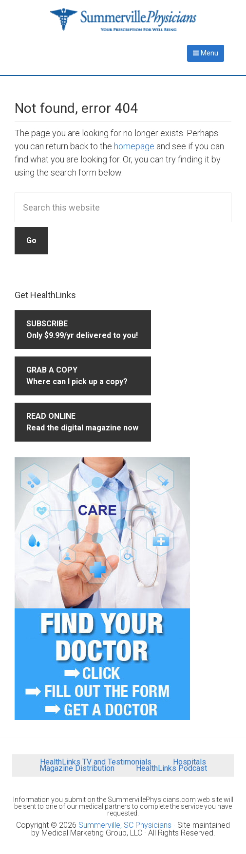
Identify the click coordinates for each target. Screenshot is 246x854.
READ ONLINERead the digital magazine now (82, 421)
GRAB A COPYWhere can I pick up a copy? (77, 375)
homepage (134, 146)
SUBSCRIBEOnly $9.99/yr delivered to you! (82, 329)
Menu (205, 53)
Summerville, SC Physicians (124, 825)
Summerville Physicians (123, 19)
